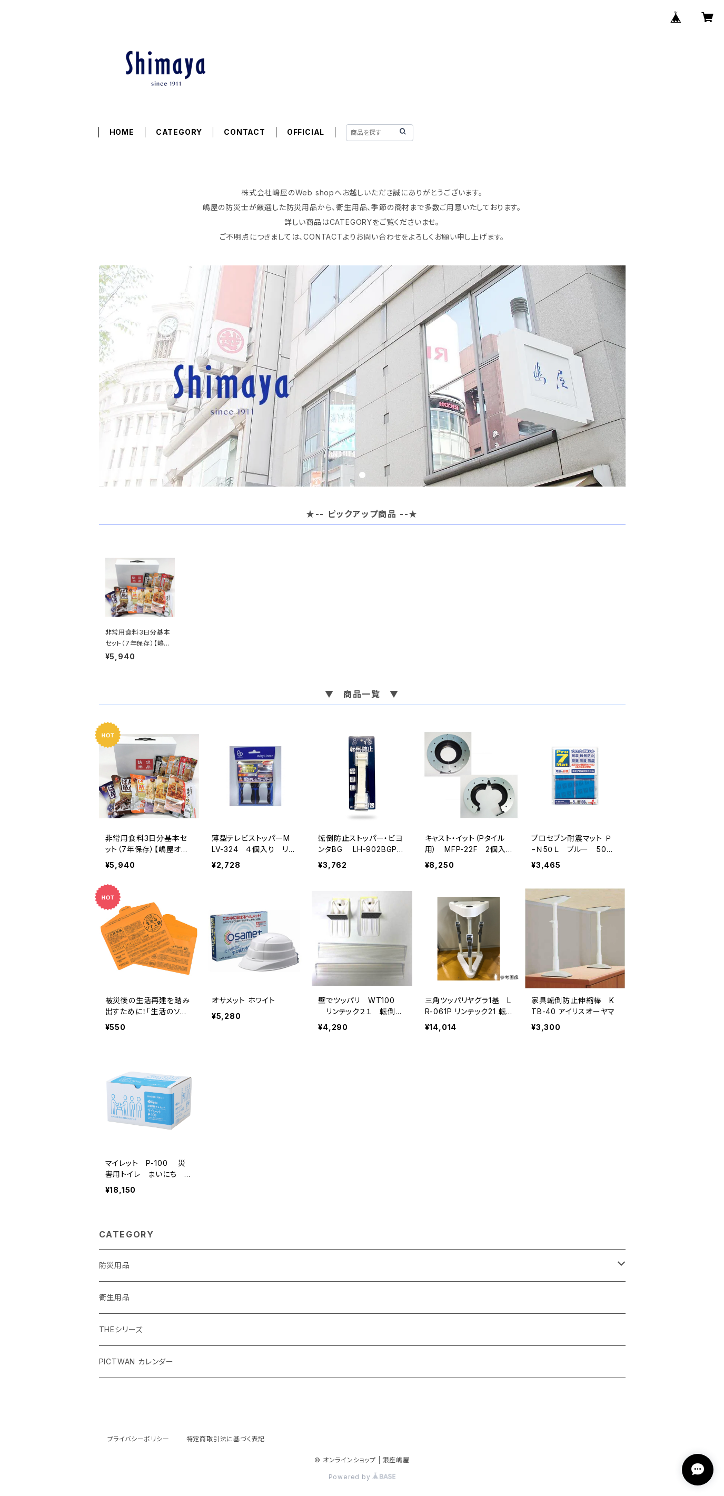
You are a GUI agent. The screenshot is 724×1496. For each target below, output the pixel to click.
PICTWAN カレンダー (136, 1361)
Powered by (362, 1477)
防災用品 (114, 1265)
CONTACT (244, 131)
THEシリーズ (121, 1329)
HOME (122, 131)
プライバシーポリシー (138, 1439)
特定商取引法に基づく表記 (225, 1439)
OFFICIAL (305, 131)
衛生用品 (114, 1297)
